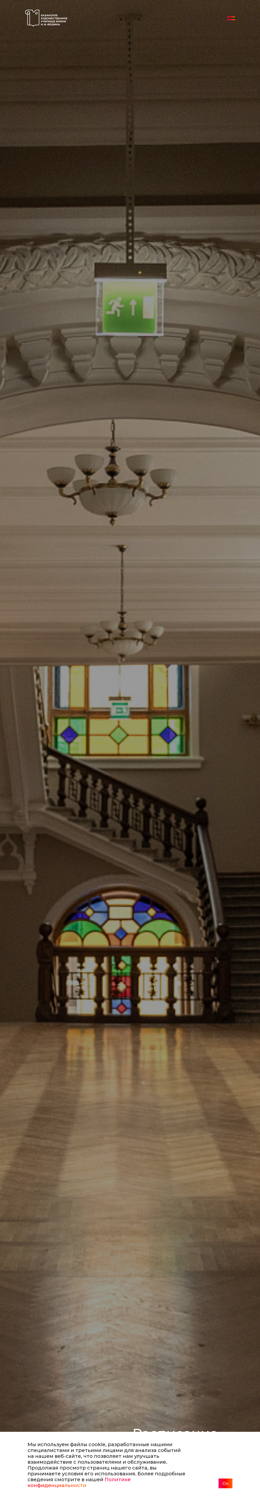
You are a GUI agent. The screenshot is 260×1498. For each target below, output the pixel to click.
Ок (225, 1483)
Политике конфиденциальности (79, 1482)
